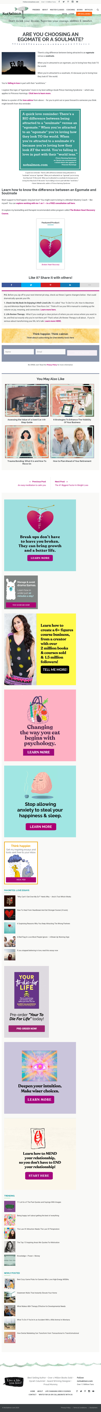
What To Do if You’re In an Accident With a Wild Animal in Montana (43, 1316)
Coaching (70, 10)
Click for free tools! (82, 352)
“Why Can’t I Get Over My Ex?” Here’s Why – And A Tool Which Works (44, 893)
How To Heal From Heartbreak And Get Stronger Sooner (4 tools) (42, 907)
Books (80, 10)
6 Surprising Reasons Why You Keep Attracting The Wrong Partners (43, 920)
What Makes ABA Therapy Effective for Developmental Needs (41, 1303)
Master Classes (57, 10)
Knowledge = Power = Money (28, 1252)
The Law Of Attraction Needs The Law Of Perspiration (38, 1225)
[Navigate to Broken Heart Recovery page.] (50, 247)
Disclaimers (93, 1404)
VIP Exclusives (84, 14)
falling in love (14, 83)
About (45, 10)
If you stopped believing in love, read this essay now (37, 947)
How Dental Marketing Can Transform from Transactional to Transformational (48, 1330)
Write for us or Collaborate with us (55, 1391)
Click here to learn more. (40, 93)
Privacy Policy (66, 1404)
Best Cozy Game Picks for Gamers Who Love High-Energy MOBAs (43, 1276)
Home (32, 1388)
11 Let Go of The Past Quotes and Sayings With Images (39, 1199)
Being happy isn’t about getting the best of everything (38, 1212)
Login (71, 14)
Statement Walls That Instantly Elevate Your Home (37, 1289)
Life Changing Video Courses (58, 1388)
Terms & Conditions (80, 1404)
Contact (32, 1391)
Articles (89, 10)
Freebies (36, 10)
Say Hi (64, 14)
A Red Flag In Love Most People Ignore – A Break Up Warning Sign (43, 933)
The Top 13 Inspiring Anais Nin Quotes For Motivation (38, 1239)
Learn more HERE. (53, 321)
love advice (28, 100)
